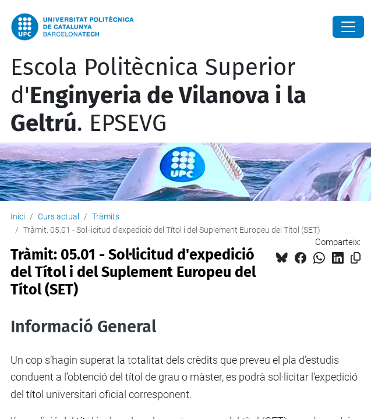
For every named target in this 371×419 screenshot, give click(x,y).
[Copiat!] (356, 258)
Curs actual (58, 216)
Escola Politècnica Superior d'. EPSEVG (158, 95)
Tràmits (105, 216)
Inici (17, 216)
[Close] (348, 27)
